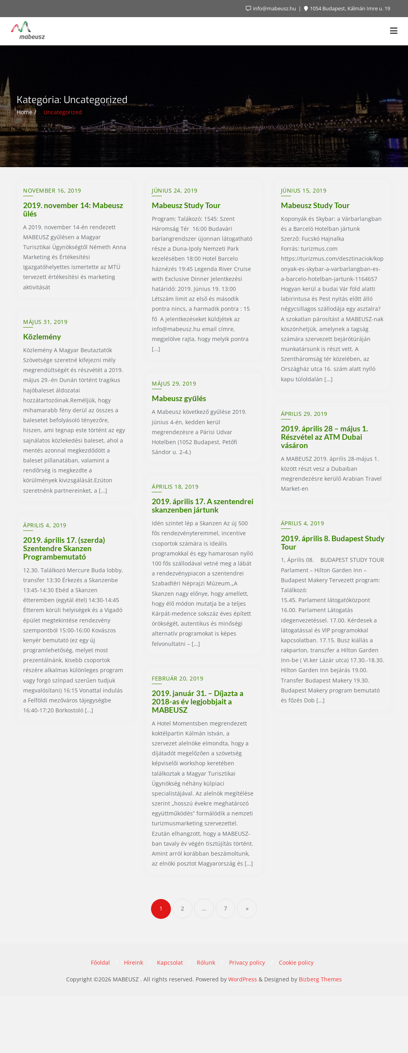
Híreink (133, 1019)
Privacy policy (247, 1019)
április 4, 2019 (302, 523)
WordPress (242, 1035)
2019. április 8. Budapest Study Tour (332, 542)
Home (24, 112)
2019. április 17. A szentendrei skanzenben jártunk (202, 542)
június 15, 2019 (304, 190)
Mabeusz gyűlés (179, 428)
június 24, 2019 (175, 190)
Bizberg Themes (320, 1035)
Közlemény (42, 428)
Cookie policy (296, 1019)
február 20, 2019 (177, 735)
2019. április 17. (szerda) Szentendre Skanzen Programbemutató (64, 758)
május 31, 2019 (45, 413)
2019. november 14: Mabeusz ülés (73, 209)
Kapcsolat (170, 1019)
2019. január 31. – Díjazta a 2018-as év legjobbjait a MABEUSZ (197, 758)
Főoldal (100, 1019)
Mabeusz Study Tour (186, 205)
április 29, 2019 (304, 413)
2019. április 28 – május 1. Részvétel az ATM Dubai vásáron (324, 437)
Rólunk (206, 1019)
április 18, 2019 (175, 523)
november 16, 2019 (52, 190)
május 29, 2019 (174, 413)
